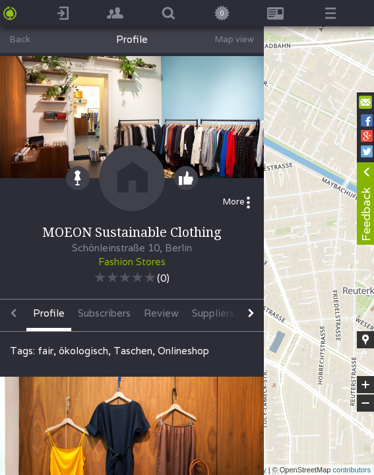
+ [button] (365, 384)
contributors (352, 470)
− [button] (365, 403)
